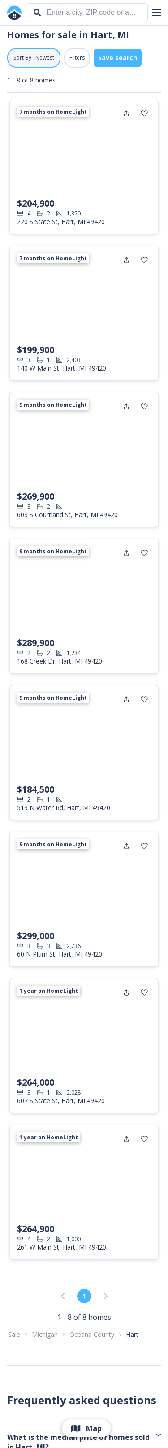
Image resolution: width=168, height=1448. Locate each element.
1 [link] (84, 1296)
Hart (132, 1334)
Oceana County (91, 1334)
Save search (117, 57)
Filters (77, 57)
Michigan (45, 1334)
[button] (156, 12)
